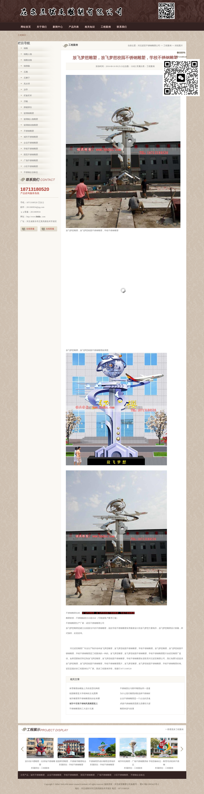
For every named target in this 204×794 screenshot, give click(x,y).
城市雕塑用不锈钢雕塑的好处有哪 (84, 698)
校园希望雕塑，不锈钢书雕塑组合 (71, 761)
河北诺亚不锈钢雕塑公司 (149, 45)
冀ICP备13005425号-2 (149, 784)
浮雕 (26, 101)
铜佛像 (27, 66)
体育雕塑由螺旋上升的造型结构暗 (84, 688)
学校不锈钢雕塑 (31, 148)
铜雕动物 (28, 60)
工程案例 (167, 45)
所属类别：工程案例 (40, 768)
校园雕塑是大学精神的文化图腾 (83, 693)
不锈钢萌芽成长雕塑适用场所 (102, 761)
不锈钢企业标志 (31, 172)
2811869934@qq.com (35, 207)
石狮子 (27, 78)
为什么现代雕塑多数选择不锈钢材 (135, 693)
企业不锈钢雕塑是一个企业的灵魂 (135, 698)
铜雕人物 (28, 54)
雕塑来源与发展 (127, 708)
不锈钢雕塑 (29, 131)
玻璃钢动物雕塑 (31, 125)
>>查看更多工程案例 (174, 729)
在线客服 (30, 229)
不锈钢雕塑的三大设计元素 (81, 708)
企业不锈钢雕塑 (31, 143)
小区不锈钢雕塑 (31, 166)
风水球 (27, 84)
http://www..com (35, 216)
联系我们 (39, 179)
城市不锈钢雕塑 (31, 137)
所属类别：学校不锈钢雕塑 (71, 764)
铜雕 (26, 48)
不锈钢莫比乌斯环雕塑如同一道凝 (135, 688)
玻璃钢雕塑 (29, 113)
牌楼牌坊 (28, 107)
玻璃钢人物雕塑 (31, 119)
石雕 (26, 72)
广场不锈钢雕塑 (31, 160)
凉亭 (26, 89)
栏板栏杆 (28, 95)
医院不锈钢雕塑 (31, 154)
